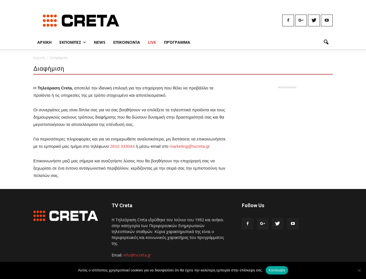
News (99, 42)
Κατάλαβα (276, 270)
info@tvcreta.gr (137, 255)
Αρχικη (44, 42)
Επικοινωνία (126, 42)
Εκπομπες (72, 42)
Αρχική (39, 57)
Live (152, 42)
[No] (359, 270)
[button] (326, 42)
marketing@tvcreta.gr (190, 146)
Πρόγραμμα (177, 42)
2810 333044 (122, 146)
